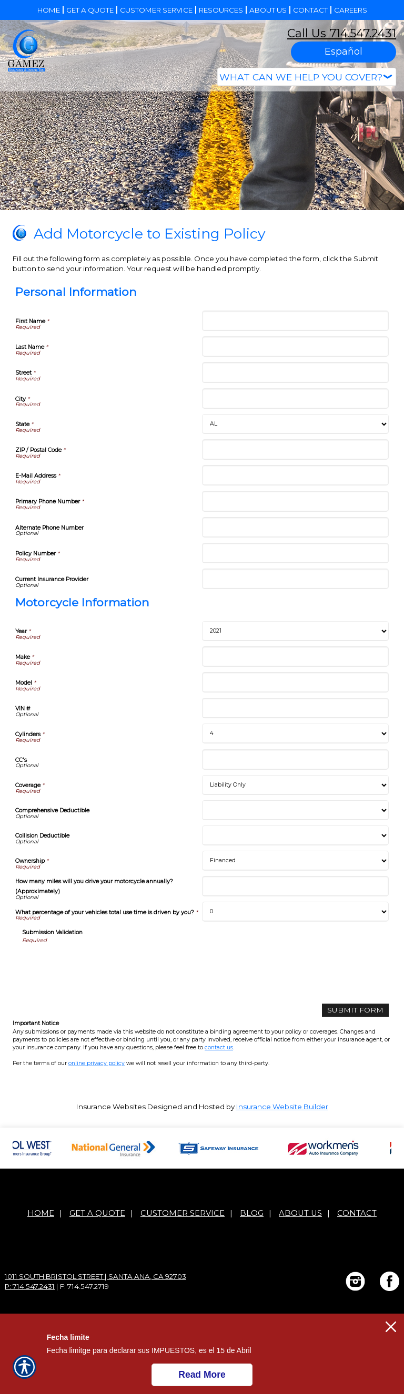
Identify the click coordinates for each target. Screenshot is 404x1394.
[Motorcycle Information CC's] (295, 759)
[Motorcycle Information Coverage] (295, 785)
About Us (300, 1212)
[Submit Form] (358, 1010)
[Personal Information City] (295, 398)
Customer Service (182, 1212)
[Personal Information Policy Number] (295, 553)
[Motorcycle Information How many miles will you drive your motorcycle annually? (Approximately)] (295, 886)
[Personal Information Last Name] (295, 346)
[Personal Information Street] (295, 372)
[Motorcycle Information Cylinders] (295, 734)
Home (40, 1212)
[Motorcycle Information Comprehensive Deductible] (295, 810)
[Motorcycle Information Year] (295, 631)
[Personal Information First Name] (295, 321)
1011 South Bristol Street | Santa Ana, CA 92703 (95, 1276)
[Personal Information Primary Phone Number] (295, 501)
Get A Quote (97, 1212)
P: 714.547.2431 (30, 1286)
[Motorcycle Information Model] (295, 682)
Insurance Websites (111, 1106)
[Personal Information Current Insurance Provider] (295, 579)
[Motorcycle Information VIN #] (295, 708)
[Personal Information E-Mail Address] (295, 475)
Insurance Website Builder (282, 1106)
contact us (219, 1047)
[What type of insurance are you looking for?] (306, 77)
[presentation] (102, 964)
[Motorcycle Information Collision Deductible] (295, 835)
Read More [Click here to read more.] (201, 1374)
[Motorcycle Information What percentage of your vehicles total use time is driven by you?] (295, 912)
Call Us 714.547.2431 (341, 33)
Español (343, 51)
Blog (252, 1212)
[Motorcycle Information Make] (295, 656)
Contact (357, 1212)
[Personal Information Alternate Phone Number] (295, 527)
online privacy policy (96, 1063)
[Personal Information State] (295, 424)
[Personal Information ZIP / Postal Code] (295, 449)
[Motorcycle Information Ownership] (295, 861)
